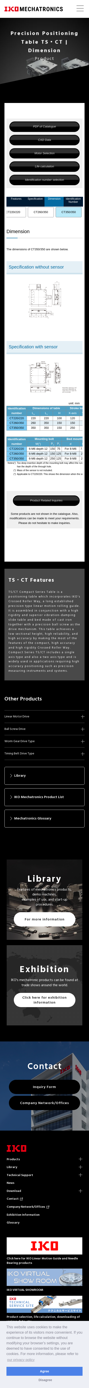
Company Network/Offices (44, 1103)
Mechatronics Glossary (32, 818)
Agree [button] (44, 1371)
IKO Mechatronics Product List (39, 797)
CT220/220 (13, 212)
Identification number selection (44, 179)
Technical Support (20, 1175)
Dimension (54, 198)
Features (16, 198)
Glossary (13, 1222)
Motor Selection (44, 153)
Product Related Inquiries (46, 500)
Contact (15, 1198)
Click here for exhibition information (44, 1000)
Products (13, 1159)
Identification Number (73, 200)
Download (14, 1190)
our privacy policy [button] (21, 1360)
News (10, 1182)
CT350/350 (68, 212)
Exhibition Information (23, 1214)
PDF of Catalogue (44, 126)
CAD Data (44, 140)
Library (20, 775)
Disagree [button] (45, 1380)
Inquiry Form (44, 1087)
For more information (45, 919)
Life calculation (44, 166)
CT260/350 (41, 212)
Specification (35, 198)
